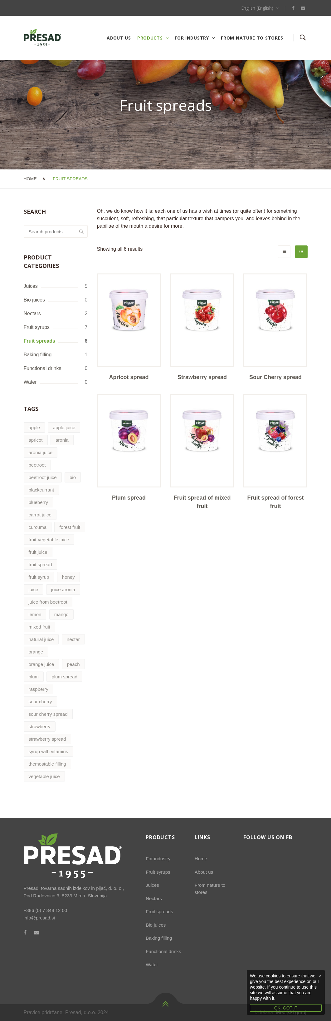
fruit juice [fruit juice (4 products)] (38, 552)
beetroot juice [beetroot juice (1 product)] (43, 477)
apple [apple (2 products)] (34, 427)
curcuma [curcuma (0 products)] (38, 527)
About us (119, 38)
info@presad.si (39, 917)
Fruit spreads (39, 341)
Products (150, 38)
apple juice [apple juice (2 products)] (64, 427)
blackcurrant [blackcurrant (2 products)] (41, 489)
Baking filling (38, 354)
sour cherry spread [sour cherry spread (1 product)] (48, 714)
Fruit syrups (37, 327)
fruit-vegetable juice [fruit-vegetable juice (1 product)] (49, 539)
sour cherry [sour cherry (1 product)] (40, 701)
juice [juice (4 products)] (33, 589)
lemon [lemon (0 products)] (35, 614)
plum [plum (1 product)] (34, 676)
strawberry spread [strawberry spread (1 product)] (47, 739)
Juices (31, 286)
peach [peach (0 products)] (73, 664)
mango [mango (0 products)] (61, 614)
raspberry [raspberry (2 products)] (38, 689)
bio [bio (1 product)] (73, 477)
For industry (192, 38)
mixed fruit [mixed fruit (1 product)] (39, 626)
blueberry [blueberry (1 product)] (38, 502)
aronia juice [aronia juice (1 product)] (41, 452)
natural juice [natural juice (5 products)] (41, 639)
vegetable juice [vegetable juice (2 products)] (44, 776)
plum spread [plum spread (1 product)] (64, 676)
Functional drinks (42, 368)
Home (30, 178)
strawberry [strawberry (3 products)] (40, 726)
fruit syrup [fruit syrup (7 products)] (39, 577)
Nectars (32, 313)
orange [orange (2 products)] (36, 651)
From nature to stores (252, 38)
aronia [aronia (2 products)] (62, 440)
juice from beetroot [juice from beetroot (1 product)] (48, 602)
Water (30, 382)
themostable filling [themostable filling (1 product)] (47, 764)
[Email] (303, 8)
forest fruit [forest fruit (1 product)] (69, 527)
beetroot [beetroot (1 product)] (37, 465)
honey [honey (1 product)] (68, 577)
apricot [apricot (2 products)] (36, 440)
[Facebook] (293, 8)
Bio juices (34, 299)
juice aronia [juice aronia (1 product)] (63, 589)
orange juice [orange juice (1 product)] (41, 664)
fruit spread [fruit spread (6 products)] (40, 564)
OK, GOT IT (285, 1007)
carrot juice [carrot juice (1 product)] (40, 514)
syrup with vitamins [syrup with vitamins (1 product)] (48, 751)
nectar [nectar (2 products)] (73, 639)
